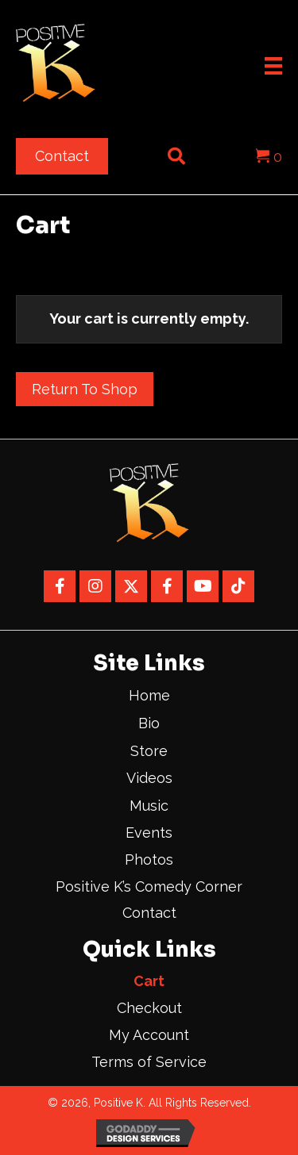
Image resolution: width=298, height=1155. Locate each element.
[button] (59, 586)
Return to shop (84, 389)
